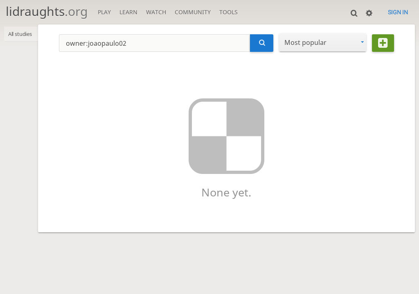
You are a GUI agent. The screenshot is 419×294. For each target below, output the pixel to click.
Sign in (398, 12)
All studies (23, 34)
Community (193, 12)
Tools (228, 12)
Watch (156, 12)
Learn (128, 12)
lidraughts (47, 11)
